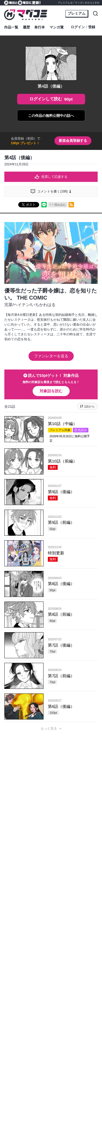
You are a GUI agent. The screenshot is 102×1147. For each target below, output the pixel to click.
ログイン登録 (83, 27)
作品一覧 (11, 27)
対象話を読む (51, 391)
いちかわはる (43, 304)
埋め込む (60, 204)
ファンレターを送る (51, 356)
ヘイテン (22, 304)
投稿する (51, 968)
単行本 (39, 27)
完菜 (8, 304)
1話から (89, 406)
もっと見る (49, 728)
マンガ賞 (57, 27)
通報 (90, 1002)
